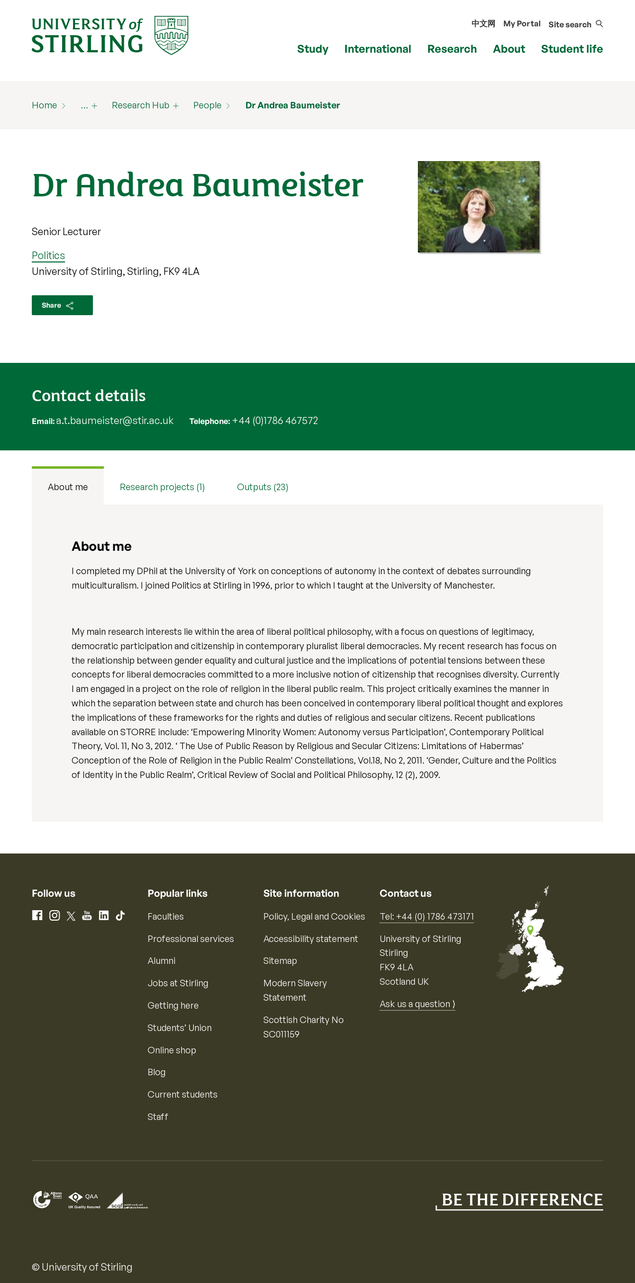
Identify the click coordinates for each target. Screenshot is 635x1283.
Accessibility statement (310, 938)
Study (312, 48)
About (509, 48)
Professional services (191, 938)
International (377, 48)
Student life (572, 48)
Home (44, 104)
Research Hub (140, 104)
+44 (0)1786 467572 (275, 420)
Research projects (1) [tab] (162, 486)
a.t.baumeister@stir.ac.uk (114, 420)
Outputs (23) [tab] (263, 486)
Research (452, 48)
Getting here (173, 1005)
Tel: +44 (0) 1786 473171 (427, 916)
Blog (156, 1071)
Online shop (172, 1049)
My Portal (522, 23)
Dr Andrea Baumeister (292, 104)
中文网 (483, 23)
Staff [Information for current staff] (158, 1116)
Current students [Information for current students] (183, 1094)
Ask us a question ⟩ (418, 1003)
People (207, 104)
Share (58, 306)
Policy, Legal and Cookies (314, 916)
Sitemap (280, 960)
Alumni (161, 960)
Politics (48, 255)
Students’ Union (180, 1027)
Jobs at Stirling (178, 982)
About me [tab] (68, 486)
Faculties (166, 916)
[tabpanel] (317, 663)
